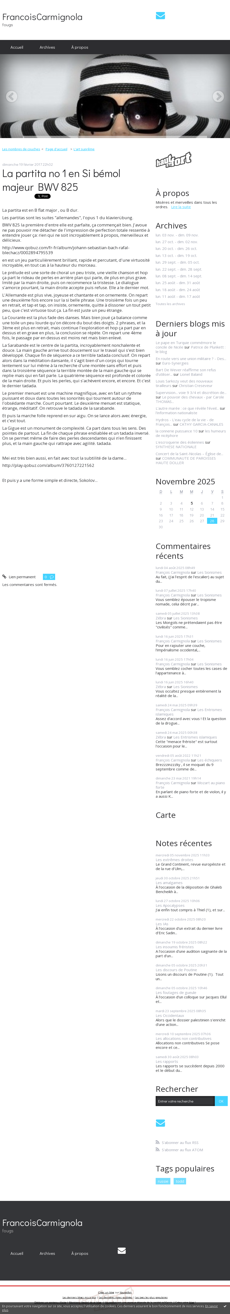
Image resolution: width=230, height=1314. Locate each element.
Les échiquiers (209, 759)
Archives (47, 47)
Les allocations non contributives (184, 1038)
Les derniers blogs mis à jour (79, 1297)
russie (163, 1181)
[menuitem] (16, 47)
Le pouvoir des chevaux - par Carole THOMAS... (190, 399)
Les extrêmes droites (174, 859)
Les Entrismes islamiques (195, 737)
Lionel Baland (191, 374)
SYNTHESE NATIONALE (176, 446)
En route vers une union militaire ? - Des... (191, 358)
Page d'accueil (56, 149)
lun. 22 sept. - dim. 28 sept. (179, 269)
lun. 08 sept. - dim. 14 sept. (179, 276)
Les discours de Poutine (176, 969)
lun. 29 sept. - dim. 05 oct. (178, 262)
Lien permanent (18, 576)
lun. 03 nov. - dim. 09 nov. (177, 235)
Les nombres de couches (21, 149)
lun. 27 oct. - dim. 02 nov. (177, 241)
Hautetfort (126, 1292)
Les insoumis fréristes (175, 946)
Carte (166, 814)
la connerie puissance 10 (177, 430)
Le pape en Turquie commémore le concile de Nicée (186, 345)
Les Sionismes (209, 572)
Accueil (16, 47)
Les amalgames (169, 882)
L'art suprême (84, 149)
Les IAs (162, 923)
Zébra (161, 617)
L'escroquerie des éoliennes (180, 442)
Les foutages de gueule (176, 992)
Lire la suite (181, 206)
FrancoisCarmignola (42, 16)
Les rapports (167, 1061)
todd (180, 1181)
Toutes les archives (170, 304)
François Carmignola (173, 572)
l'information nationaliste (176, 412)
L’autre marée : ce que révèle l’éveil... (187, 408)
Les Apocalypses (170, 905)
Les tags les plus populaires (151, 1297)
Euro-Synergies (175, 363)
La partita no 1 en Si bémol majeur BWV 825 (61, 179)
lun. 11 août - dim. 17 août (178, 296)
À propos (79, 47)
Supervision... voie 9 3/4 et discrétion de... (191, 392)
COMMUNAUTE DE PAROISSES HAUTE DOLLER (186, 460)
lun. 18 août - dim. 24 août (178, 289)
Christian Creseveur (196, 385)
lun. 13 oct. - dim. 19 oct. (176, 255)
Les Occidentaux (170, 1015)
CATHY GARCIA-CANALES (201, 424)
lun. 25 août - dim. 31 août (178, 282)
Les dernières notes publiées (115, 1297)
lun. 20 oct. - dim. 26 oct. (176, 248)
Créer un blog (106, 1292)
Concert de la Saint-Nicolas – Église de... (189, 453)
